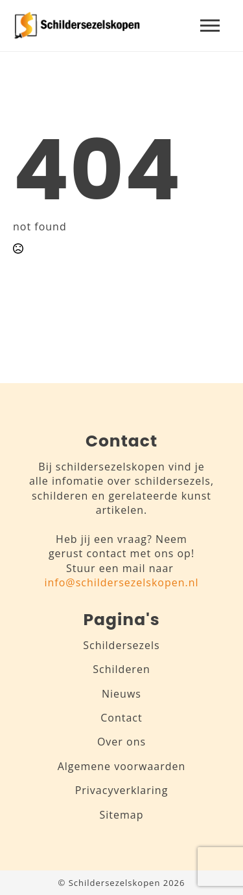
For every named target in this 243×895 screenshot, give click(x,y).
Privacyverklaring (121, 790)
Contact (121, 718)
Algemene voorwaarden (122, 766)
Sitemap (121, 815)
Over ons (121, 742)
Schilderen (121, 669)
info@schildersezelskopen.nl (121, 582)
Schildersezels (121, 645)
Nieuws (121, 694)
